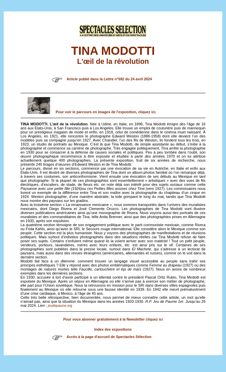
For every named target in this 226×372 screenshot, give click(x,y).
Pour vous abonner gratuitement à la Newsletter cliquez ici (113, 319)
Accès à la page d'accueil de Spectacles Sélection (109, 337)
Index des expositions (112, 329)
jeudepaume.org (60, 305)
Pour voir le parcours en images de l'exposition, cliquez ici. (106, 112)
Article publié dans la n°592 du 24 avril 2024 (109, 79)
